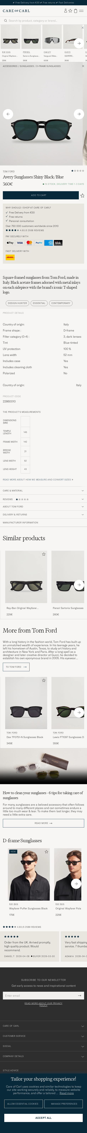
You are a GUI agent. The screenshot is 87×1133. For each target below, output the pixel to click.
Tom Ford (9, 171)
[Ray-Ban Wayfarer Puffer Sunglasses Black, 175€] (29, 882)
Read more (41, 823)
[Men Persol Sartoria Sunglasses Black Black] (31, 37)
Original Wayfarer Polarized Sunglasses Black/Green (9, 56)
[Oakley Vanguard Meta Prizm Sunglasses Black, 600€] (52, 43)
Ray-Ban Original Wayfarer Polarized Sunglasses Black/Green (26, 608)
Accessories (10, 66)
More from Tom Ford (30, 630)
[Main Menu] (81, 11)
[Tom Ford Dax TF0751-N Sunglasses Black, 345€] (26, 711)
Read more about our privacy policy (43, 1004)
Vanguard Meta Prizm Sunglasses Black (51, 56)
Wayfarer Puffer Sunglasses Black (28, 908)
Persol (26, 52)
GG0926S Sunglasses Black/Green (70, 56)
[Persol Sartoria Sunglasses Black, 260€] (31, 43)
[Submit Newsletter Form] (79, 995)
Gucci (68, 52)
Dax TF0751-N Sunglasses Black (25, 737)
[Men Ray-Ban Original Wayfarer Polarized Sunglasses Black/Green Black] (10, 37)
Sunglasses (27, 66)
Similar (24, 538)
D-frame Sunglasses (48, 66)
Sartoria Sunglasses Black (31, 56)
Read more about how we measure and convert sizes (37, 479)
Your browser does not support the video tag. (43, 766)
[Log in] (65, 11)
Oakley (47, 52)
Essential (39, 303)
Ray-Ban (6, 52)
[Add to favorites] (43, 555)
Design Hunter (17, 303)
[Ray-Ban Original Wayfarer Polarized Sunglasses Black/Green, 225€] (10, 43)
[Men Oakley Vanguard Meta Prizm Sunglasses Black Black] (52, 37)
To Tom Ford (16, 667)
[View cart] (75, 10)
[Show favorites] (70, 11)
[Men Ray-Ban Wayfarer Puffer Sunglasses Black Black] (29, 874)
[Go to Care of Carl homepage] (16, 10)
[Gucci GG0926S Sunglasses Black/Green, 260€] (72, 43)
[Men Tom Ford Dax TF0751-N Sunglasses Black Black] (26, 703)
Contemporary (60, 303)
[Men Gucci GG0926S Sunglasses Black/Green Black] (73, 37)
